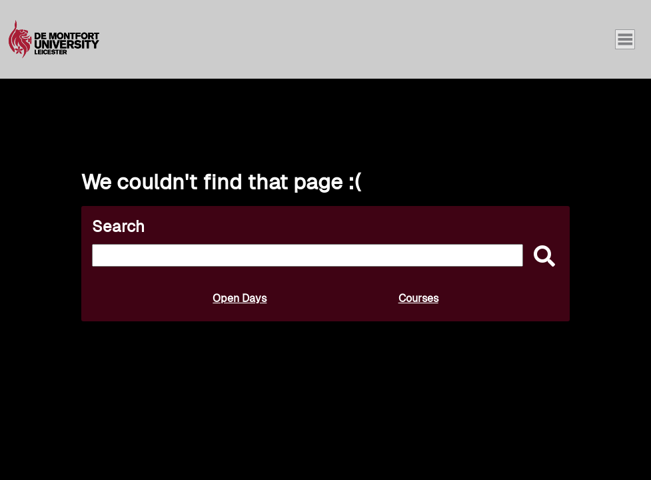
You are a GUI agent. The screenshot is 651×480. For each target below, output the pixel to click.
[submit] (541, 257)
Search (118, 226)
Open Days (240, 298)
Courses (418, 298)
